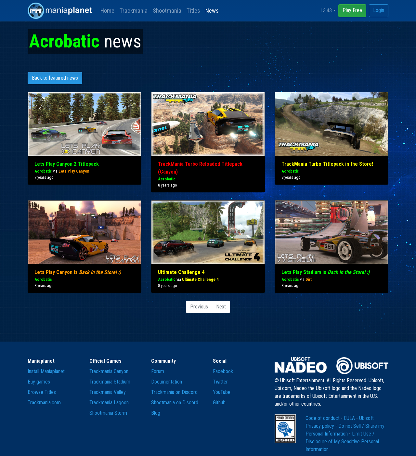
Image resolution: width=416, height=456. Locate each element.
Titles (193, 10)
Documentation (166, 382)
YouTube (221, 392)
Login (378, 10)
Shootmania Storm (108, 413)
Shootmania (167, 10)
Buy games (39, 382)
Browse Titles (42, 392)
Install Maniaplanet (46, 371)
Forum (157, 371)
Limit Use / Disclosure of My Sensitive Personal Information (342, 441)
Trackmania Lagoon (109, 402)
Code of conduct (323, 418)
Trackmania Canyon (108, 371)
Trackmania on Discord (174, 392)
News (212, 10)
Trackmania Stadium (109, 382)
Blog (155, 413)
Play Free (352, 10)
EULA (350, 418)
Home (107, 10)
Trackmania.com (44, 402)
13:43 (326, 10)
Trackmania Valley (107, 392)
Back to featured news (55, 78)
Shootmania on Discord (174, 402)
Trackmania (134, 10)
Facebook (223, 371)
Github (219, 402)
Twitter (220, 382)
